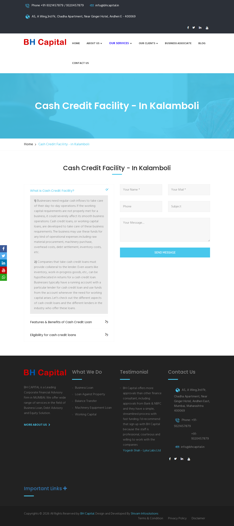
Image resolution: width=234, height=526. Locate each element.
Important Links (45, 488)
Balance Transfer (86, 401)
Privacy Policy (177, 518)
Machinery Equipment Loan (93, 408)
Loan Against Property (90, 394)
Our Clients (148, 43)
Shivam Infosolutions (144, 513)
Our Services (120, 43)
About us (94, 43)
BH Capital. (87, 513)
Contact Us (80, 63)
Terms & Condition (150, 518)
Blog (201, 43)
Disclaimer (198, 518)
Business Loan (84, 388)
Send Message (164, 252)
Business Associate (178, 43)
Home (76, 43)
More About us (38, 425)
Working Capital (85, 414)
